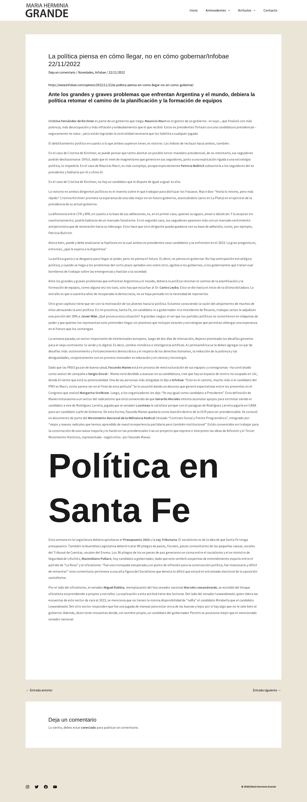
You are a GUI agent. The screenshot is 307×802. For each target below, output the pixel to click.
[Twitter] (37, 787)
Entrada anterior (40, 690)
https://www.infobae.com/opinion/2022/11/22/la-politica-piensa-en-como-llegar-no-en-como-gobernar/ (125, 85)
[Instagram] (27, 787)
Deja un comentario (62, 72)
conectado (88, 728)
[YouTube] (55, 787)
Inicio (198, 10)
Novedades (87, 72)
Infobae (102, 72)
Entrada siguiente (266, 690)
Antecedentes (219, 10)
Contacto (271, 10)
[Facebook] (46, 787)
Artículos (246, 10)
